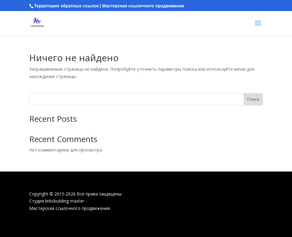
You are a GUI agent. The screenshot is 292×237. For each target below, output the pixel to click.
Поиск (253, 99)
